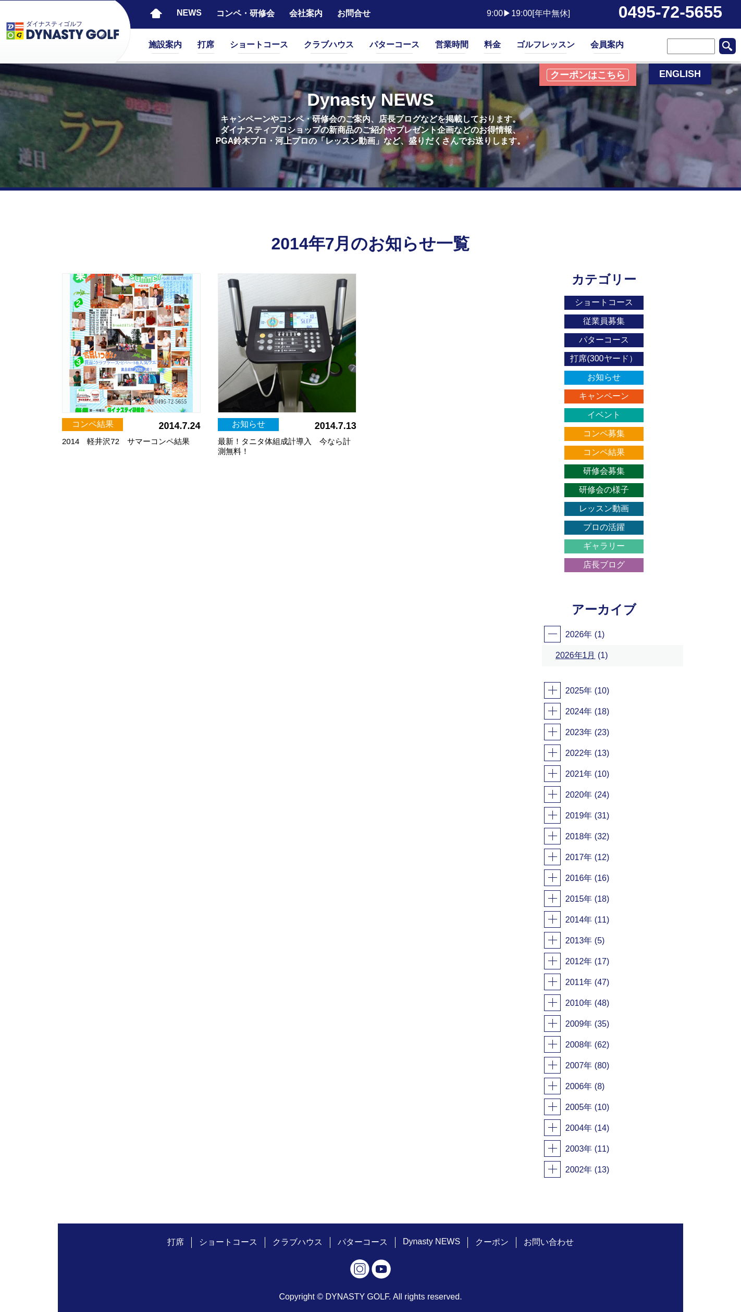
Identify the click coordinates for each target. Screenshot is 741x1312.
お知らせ (604, 377)
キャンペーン (604, 396)
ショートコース (259, 44)
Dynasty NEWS (431, 1241)
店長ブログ (604, 564)
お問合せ (353, 13)
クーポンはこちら (587, 75)
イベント (604, 414)
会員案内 (607, 44)
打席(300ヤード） (603, 358)
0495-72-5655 (670, 12)
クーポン (492, 1242)
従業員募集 (604, 321)
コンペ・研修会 (245, 13)
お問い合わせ (549, 1242)
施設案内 (165, 44)
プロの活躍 (604, 527)
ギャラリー (604, 545)
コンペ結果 (604, 452)
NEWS (189, 12)
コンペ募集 (604, 433)
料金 (492, 44)
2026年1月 (575, 655)
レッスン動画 (604, 508)
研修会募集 (604, 470)
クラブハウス (329, 44)
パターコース (394, 44)
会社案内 (306, 13)
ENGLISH (680, 74)
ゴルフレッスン (545, 44)
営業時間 (451, 44)
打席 (205, 44)
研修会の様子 (604, 489)
